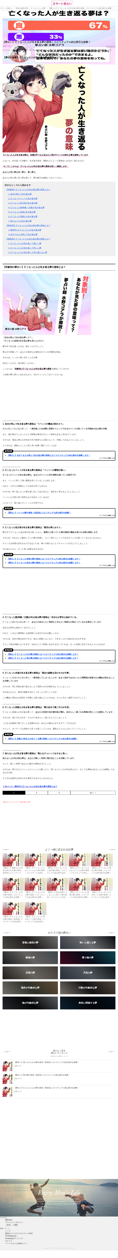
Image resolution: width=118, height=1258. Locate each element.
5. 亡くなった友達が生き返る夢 (22, 212)
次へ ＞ (93, 793)
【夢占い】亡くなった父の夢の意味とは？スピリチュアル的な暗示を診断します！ (43, 654)
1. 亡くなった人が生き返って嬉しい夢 (24, 243)
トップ (8, 1231)
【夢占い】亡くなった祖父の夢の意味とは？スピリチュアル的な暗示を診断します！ (44, 563)
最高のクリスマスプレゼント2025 (19, 1233)
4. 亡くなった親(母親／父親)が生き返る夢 (26, 207)
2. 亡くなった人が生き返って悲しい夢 (24, 248)
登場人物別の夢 (22, 8)
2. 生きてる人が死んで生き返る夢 (23, 234)
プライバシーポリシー (14, 1222)
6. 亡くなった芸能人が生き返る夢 (23, 216)
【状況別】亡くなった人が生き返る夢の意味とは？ (28, 225)
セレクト (8, 1241)
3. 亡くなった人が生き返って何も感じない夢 (27, 252)
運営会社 (8, 1220)
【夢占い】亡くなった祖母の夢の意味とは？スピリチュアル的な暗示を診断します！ (44, 559)
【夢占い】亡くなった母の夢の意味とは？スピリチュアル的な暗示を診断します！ (43, 658)
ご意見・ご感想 (11, 1225)
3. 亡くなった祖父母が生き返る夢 (23, 203)
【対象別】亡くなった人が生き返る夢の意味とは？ (28, 189)
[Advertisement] (24, 824)
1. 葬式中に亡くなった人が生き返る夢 (24, 230)
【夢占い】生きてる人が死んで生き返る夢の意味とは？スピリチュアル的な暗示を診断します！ (48, 455)
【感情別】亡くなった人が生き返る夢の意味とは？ (28, 239)
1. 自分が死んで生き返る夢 (20, 194)
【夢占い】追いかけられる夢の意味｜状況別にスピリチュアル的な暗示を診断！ (46, 1062)
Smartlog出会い (11, 1236)
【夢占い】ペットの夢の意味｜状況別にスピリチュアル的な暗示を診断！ (39, 513)
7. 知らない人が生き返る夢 (20, 221)
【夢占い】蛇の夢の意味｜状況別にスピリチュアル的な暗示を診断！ (42, 1075)
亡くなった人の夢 (38, 8)
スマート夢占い (6, 8)
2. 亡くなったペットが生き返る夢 (23, 198)
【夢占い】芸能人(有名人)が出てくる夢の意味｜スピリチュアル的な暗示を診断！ (42, 739)
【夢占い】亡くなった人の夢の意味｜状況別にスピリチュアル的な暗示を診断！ (46, 1088)
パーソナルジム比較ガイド (16, 1243)
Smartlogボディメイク (14, 1238)
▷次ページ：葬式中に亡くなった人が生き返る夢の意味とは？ (30, 786)
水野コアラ (7, 46)
